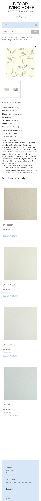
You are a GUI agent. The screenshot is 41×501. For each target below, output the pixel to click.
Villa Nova (24, 37)
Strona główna (7, 37)
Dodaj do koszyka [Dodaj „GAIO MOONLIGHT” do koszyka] (10, 296)
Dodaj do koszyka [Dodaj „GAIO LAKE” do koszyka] (10, 416)
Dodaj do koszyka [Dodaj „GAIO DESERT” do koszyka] (10, 236)
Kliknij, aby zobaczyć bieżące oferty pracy (18, 482)
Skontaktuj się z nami (12, 473)
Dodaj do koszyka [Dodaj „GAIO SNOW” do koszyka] (10, 356)
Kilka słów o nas (10, 470)
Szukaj (35, 32)
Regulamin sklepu (11, 492)
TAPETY (16, 37)
